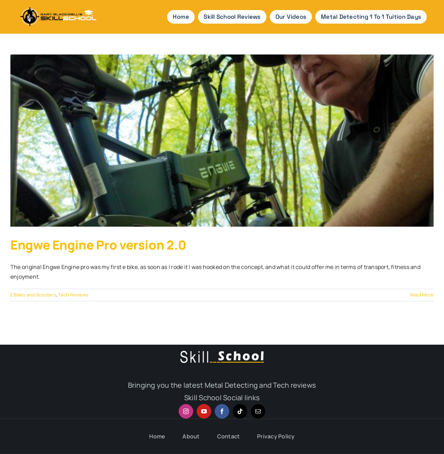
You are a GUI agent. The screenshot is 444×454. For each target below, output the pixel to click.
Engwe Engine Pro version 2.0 (98, 244)
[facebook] (222, 411)
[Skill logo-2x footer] (222, 351)
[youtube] (204, 411)
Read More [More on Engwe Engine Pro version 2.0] (422, 295)
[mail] (258, 411)
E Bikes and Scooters (33, 295)
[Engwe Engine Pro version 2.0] (222, 140)
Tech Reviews (73, 295)
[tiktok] (240, 411)
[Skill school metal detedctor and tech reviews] (58, 5)
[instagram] (186, 411)
